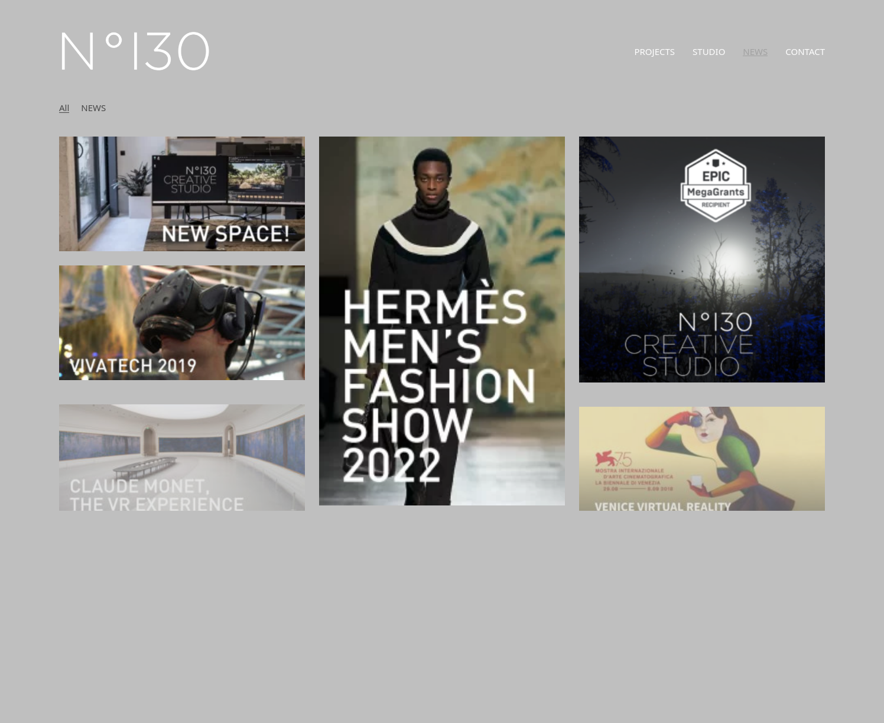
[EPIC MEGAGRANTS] (702, 259)
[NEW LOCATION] (182, 194)
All (64, 107)
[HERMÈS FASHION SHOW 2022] (442, 321)
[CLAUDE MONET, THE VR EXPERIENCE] (182, 469)
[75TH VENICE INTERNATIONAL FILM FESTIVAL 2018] (702, 471)
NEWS (93, 107)
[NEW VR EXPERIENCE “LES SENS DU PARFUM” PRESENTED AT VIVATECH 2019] (182, 322)
